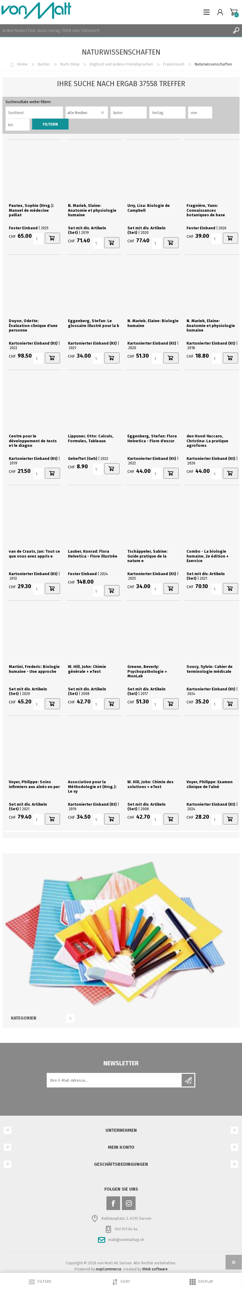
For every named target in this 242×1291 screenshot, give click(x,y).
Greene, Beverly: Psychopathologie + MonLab (147, 671)
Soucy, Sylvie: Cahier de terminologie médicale (210, 669)
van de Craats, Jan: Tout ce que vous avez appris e (34, 553)
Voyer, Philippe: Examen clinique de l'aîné (210, 784)
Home (22, 64)
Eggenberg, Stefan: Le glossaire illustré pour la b (93, 323)
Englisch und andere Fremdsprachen (121, 64)
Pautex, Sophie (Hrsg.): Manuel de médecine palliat (31, 210)
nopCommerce (108, 1269)
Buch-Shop (69, 64)
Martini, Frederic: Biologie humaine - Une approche (34, 669)
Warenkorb (233, 12)
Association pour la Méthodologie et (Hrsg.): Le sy (92, 787)
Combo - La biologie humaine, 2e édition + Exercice (208, 556)
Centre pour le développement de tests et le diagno (33, 441)
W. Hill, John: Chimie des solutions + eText (150, 784)
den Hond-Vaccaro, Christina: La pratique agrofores (207, 441)
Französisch (173, 64)
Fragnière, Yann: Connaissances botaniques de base (206, 210)
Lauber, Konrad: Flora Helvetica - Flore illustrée (92, 553)
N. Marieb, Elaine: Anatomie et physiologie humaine (92, 210)
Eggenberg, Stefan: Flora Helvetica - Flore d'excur (152, 438)
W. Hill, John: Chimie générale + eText (87, 669)
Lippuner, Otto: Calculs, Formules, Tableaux (90, 438)
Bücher (44, 64)
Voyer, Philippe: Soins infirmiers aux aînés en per (34, 784)
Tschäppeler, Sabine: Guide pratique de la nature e (147, 556)
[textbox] (115, 30)
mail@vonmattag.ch (126, 1239)
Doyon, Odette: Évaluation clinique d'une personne (33, 325)
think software (155, 1269)
